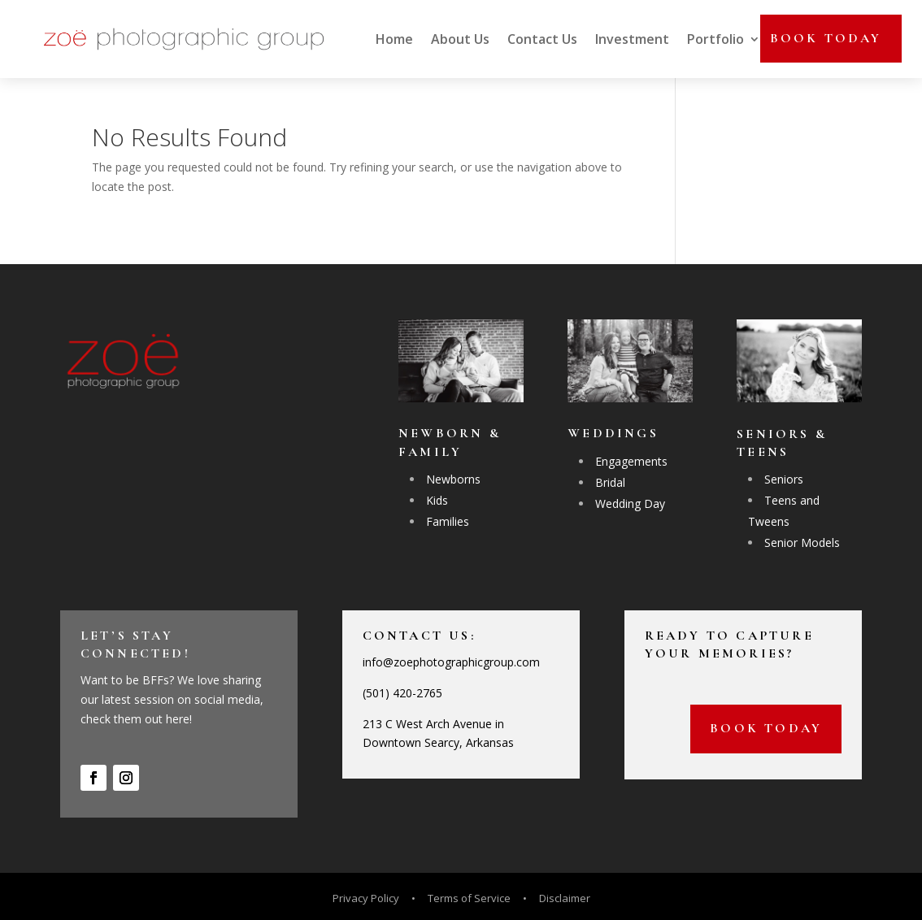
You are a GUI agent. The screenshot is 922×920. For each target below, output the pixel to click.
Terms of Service (469, 898)
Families (447, 521)
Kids (437, 500)
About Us (460, 39)
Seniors (783, 479)
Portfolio (715, 39)
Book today (826, 38)
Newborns (453, 479)
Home (394, 39)
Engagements (631, 461)
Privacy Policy (367, 898)
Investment (632, 39)
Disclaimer (564, 898)
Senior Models (802, 542)
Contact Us (542, 39)
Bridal (610, 482)
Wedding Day (630, 503)
